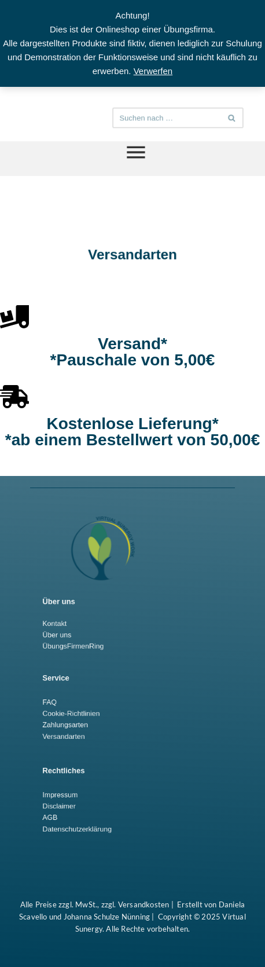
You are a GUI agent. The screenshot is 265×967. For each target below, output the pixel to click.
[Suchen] (169, 118)
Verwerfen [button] (153, 71)
